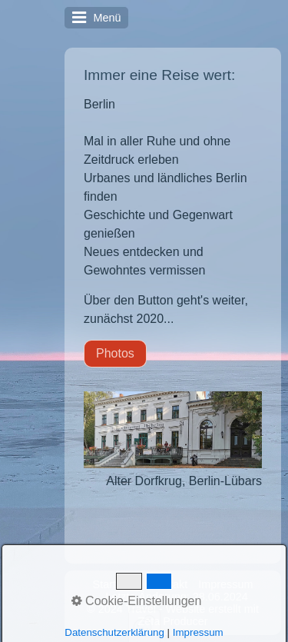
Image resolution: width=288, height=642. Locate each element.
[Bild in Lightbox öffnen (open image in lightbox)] (173, 429)
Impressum (225, 584)
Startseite (116, 584)
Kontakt (168, 584)
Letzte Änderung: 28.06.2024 (176, 596)
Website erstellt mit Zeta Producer (198, 615)
